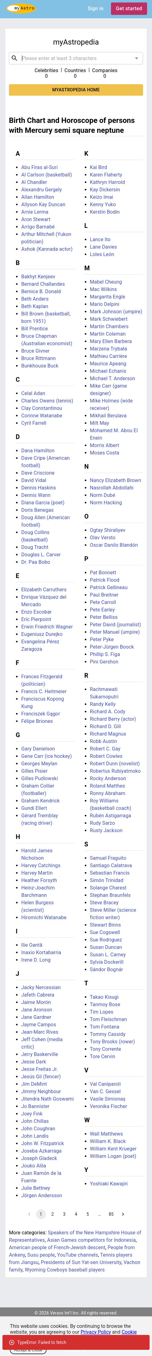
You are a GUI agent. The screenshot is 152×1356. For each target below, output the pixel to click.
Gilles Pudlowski (39, 778)
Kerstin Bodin (105, 212)
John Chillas (35, 1121)
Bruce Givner (35, 351)
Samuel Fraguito (108, 858)
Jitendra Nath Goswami (47, 1099)
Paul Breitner (104, 595)
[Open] (136, 58)
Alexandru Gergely (41, 190)
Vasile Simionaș (108, 1099)
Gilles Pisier (34, 771)
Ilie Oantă (32, 945)
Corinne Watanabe (41, 416)
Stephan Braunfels (110, 895)
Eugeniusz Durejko (42, 634)
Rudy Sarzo (102, 823)
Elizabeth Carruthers (44, 590)
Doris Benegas (37, 510)
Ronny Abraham (107, 793)
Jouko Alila (33, 1166)
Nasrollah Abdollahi (112, 488)
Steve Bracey (104, 903)
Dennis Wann (36, 495)
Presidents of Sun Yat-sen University (81, 1262)
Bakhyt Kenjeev (38, 277)
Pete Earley (102, 610)
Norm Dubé (102, 495)
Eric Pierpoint (36, 619)
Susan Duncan (106, 947)
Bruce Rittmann (38, 358)
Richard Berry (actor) (113, 719)
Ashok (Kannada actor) (46, 249)
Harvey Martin (37, 873)
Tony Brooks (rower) (112, 1042)
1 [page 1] (41, 1214)
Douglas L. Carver (41, 555)
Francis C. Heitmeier (44, 691)
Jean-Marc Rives (39, 1032)
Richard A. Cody (107, 712)
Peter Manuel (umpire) (115, 632)
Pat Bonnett (103, 573)
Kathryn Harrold (107, 182)
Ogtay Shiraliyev (107, 530)
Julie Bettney (35, 1188)
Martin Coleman (108, 334)
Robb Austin (103, 741)
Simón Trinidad (107, 880)
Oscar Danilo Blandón (114, 545)
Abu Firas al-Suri (39, 167)
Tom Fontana (105, 1027)
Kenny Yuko (103, 204)
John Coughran (38, 1129)
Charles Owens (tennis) (47, 401)
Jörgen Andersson (41, 1195)
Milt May (99, 423)
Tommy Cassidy (108, 1034)
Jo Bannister (35, 1106)
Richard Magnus (108, 734)
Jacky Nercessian (41, 987)
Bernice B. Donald (41, 291)
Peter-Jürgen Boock (112, 647)
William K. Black (108, 1141)
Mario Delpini (105, 304)
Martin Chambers (109, 326)
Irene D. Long (36, 960)
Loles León (102, 254)
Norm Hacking (106, 503)
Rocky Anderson (108, 778)
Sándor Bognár (106, 969)
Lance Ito (100, 239)
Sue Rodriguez (106, 940)
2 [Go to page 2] (53, 1214)
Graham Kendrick (40, 801)
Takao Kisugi (104, 997)
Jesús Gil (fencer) (41, 1077)
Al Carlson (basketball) (46, 175)
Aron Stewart (35, 219)
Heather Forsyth (39, 880)
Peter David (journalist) (115, 625)
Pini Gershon (104, 662)
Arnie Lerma (34, 212)
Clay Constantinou (41, 408)
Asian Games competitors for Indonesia (91, 1240)
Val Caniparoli (105, 1084)
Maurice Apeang (108, 364)
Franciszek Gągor (40, 714)
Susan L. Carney (108, 955)
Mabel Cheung (106, 282)
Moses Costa (104, 453)
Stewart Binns (105, 925)
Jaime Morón (36, 1002)
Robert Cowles (106, 756)
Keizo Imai (101, 197)
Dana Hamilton (38, 451)
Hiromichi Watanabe (44, 917)
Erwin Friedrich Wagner (47, 627)
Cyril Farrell (33, 423)
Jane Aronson (36, 1010)
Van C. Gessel (105, 1091)
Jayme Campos (38, 1025)
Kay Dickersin (105, 190)
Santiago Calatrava (111, 865)
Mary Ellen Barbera (111, 341)
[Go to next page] (123, 1214)
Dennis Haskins (38, 488)
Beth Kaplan (34, 306)
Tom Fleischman (108, 1019)
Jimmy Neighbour (41, 1091)
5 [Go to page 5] (88, 1214)
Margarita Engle (107, 297)
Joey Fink (32, 1114)
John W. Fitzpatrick (42, 1143)
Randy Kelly (103, 704)
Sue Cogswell (105, 932)
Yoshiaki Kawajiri (109, 1184)
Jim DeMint (34, 1084)
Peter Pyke (102, 639)
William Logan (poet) (113, 1156)
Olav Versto (103, 538)
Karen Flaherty (106, 175)
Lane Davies (103, 247)
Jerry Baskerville (39, 1054)
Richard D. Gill (105, 726)
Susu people (41, 1255)
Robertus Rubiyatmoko (115, 771)
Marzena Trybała (108, 349)
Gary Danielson (38, 749)
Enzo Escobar (36, 612)
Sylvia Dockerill (107, 962)
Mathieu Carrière (108, 356)
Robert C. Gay (105, 749)
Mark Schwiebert (109, 319)
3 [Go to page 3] (64, 1214)
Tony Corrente (105, 1049)
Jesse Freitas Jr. (39, 1069)
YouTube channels (77, 1255)
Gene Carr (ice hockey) (46, 756)
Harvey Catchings (40, 865)
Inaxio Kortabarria (41, 952)
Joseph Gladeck (39, 1158)
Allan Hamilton (37, 197)
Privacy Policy (95, 1332)
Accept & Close (28, 1350)
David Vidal (33, 480)
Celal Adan (33, 393)
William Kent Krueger (113, 1149)
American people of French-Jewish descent (57, 1247)
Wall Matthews (106, 1134)
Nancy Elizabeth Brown (115, 480)
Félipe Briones (37, 721)
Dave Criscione (38, 473)
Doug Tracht (34, 547)
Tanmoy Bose (105, 1004)
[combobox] (76, 58)
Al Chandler (34, 182)
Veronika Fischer (108, 1106)
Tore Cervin (102, 1056)
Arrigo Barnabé (38, 227)
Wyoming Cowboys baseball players (65, 1270)
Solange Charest (108, 888)
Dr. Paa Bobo (35, 562)
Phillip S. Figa (105, 654)
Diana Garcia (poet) (42, 503)
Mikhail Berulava (108, 416)
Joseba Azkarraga (41, 1151)
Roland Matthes (107, 786)
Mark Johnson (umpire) (116, 312)
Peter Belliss (104, 617)
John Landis (35, 1136)
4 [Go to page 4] (76, 1214)
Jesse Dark (33, 1062)
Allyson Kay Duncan (43, 204)
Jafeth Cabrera (37, 995)
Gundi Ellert (34, 808)
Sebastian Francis (110, 873)
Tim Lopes (101, 1012)
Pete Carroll (103, 602)
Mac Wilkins (103, 289)
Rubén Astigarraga (110, 816)
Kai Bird (98, 167)
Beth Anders (35, 299)
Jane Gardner (36, 1017)
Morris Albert (104, 445)
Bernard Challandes (43, 284)
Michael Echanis (108, 371)
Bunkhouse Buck (40, 366)
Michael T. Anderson (112, 378)
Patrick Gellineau (109, 587)
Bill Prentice (34, 329)
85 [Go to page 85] (111, 1214)
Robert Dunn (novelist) (115, 764)
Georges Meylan (39, 764)
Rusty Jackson (106, 830)
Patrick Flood (105, 580)
